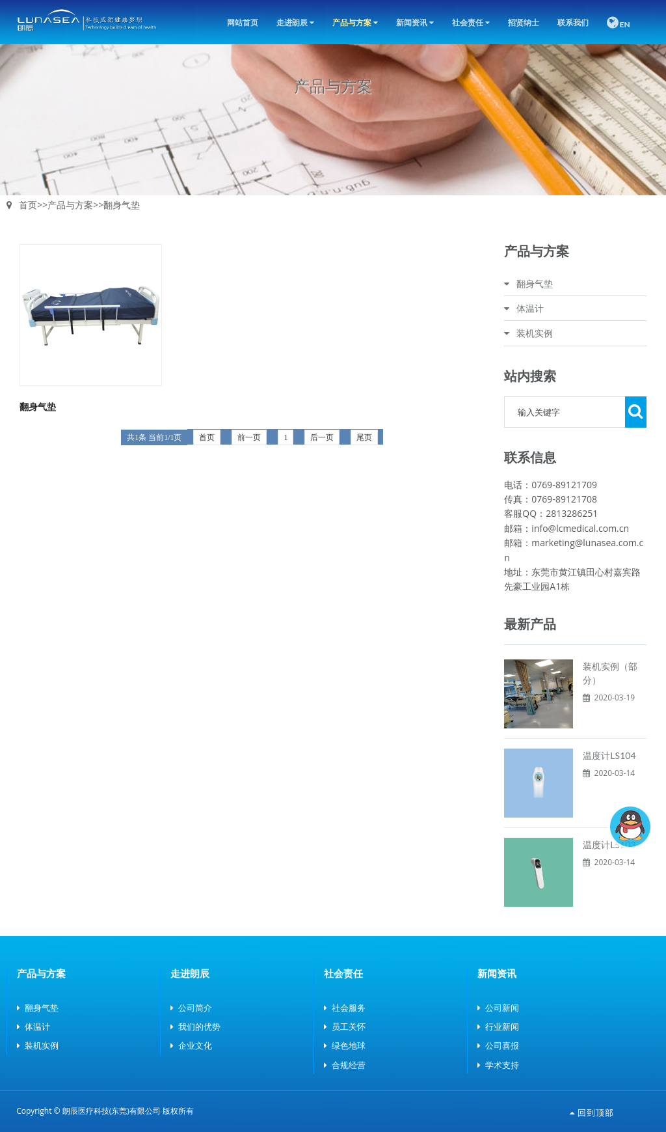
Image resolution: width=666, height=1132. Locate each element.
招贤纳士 (523, 22)
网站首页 (242, 22)
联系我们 (573, 22)
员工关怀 (345, 1026)
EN (618, 22)
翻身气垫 (121, 205)
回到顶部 (592, 1112)
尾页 (364, 437)
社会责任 (471, 22)
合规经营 (345, 1065)
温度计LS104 (609, 755)
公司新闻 (498, 1008)
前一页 (249, 437)
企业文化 (191, 1045)
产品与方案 (355, 22)
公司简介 (191, 1008)
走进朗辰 (295, 22)
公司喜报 (498, 1045)
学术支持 (498, 1065)
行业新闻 (498, 1026)
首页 (28, 205)
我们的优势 (195, 1026)
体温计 (530, 308)
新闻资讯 (415, 22)
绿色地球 (345, 1045)
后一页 (322, 437)
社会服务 (345, 1008)
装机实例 (534, 332)
